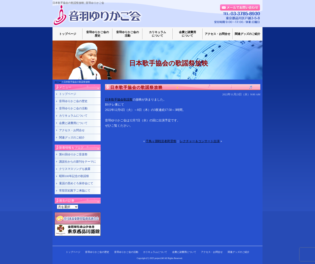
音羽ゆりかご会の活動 (127, 33)
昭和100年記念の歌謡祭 (74, 176)
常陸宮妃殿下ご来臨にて (74, 190)
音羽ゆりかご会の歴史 (97, 33)
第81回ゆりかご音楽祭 (73, 154)
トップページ (67, 33)
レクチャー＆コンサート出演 (200, 141)
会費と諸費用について (187, 33)
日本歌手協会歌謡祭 (119, 99)
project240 (159, 258)
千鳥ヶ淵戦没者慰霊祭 (161, 141)
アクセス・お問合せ (217, 33)
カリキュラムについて (157, 33)
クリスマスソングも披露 (74, 168)
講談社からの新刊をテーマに (77, 161)
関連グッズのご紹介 (247, 33)
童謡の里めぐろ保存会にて (76, 183)
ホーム (58, 82)
